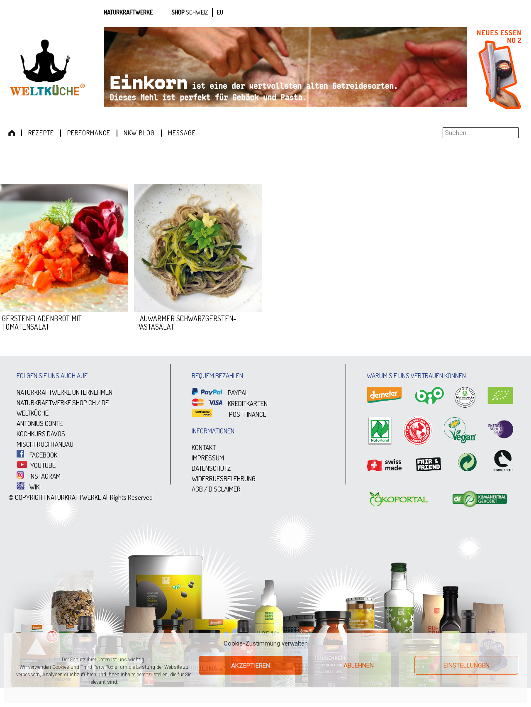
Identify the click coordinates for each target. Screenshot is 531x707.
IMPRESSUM (208, 457)
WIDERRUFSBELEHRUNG (224, 478)
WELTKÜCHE (33, 413)
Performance (88, 133)
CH (92, 402)
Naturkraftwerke (128, 12)
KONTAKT (204, 447)
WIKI (29, 486)
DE (105, 402)
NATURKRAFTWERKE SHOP (52, 402)
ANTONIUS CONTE (40, 423)
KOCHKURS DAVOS (41, 433)
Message (182, 133)
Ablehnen (358, 665)
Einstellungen (466, 665)
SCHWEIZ (197, 12)
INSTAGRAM (39, 476)
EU (220, 12)
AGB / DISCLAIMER (216, 488)
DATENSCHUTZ (211, 468)
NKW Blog (139, 133)
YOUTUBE (36, 465)
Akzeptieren (250, 665)
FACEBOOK (37, 454)
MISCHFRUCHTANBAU (45, 444)
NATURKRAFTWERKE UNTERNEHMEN (64, 392)
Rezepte (41, 133)
